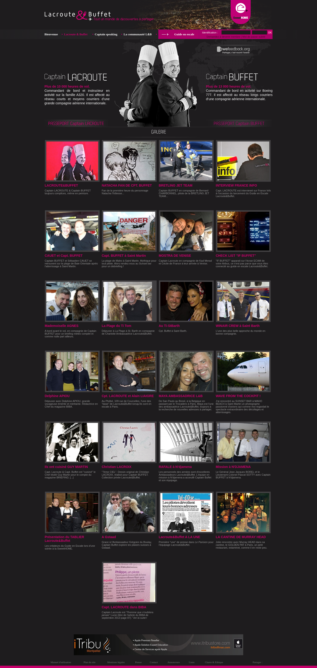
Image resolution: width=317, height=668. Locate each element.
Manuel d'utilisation (61, 662)
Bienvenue (51, 34)
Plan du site (89, 662)
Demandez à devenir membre (223, 36)
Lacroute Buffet (76, 34)
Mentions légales (116, 662)
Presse (138, 662)
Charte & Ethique (214, 662)
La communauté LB (138, 34)
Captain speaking (106, 34)
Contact (154, 662)
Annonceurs (173, 662)
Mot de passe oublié (253, 36)
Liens (191, 662)
